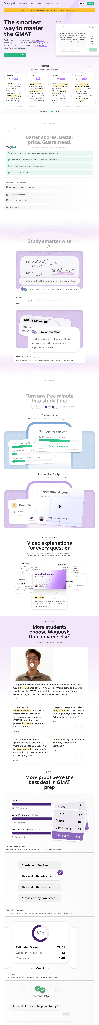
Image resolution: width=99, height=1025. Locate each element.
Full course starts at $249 (15, 55)
